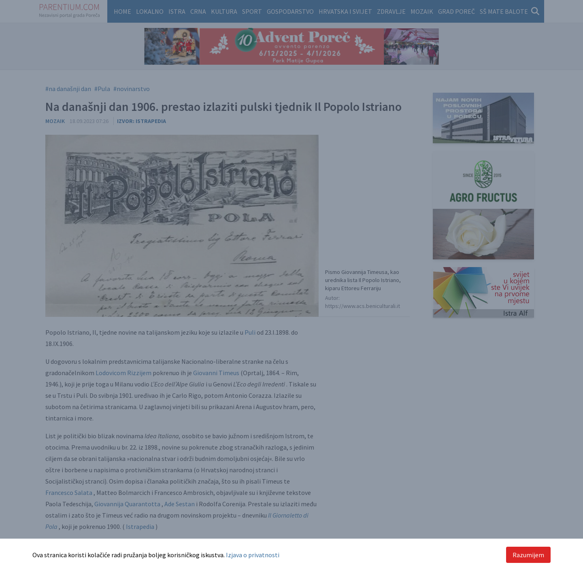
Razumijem (528, 555)
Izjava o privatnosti (252, 555)
